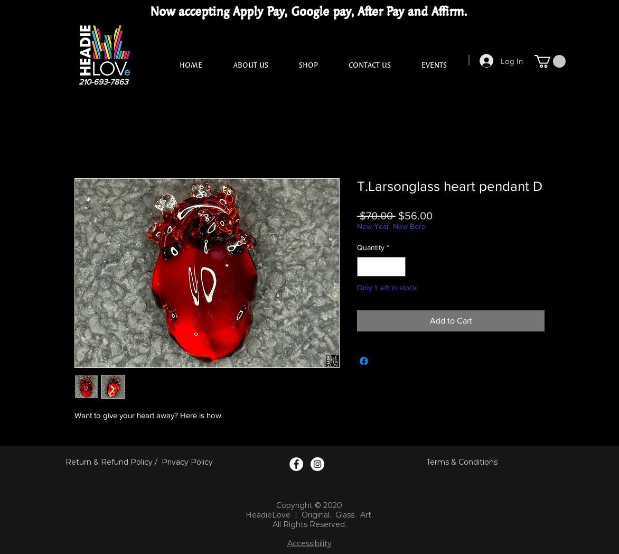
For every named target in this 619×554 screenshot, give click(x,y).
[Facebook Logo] (296, 464)
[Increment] (397, 266)
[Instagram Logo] (317, 464)
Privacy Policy (187, 462)
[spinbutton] (381, 266)
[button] (550, 61)
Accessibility (309, 543)
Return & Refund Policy (109, 462)
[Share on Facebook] (364, 361)
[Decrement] (365, 266)
